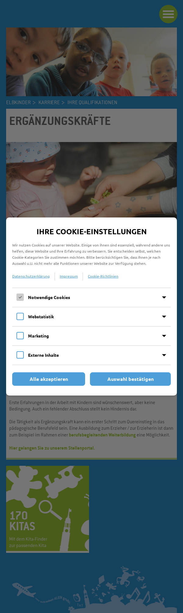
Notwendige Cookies (49, 297)
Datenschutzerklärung (31, 276)
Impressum (69, 276)
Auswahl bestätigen (130, 379)
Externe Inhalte (43, 355)
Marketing (38, 335)
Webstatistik (41, 316)
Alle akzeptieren (49, 379)
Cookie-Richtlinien (103, 276)
